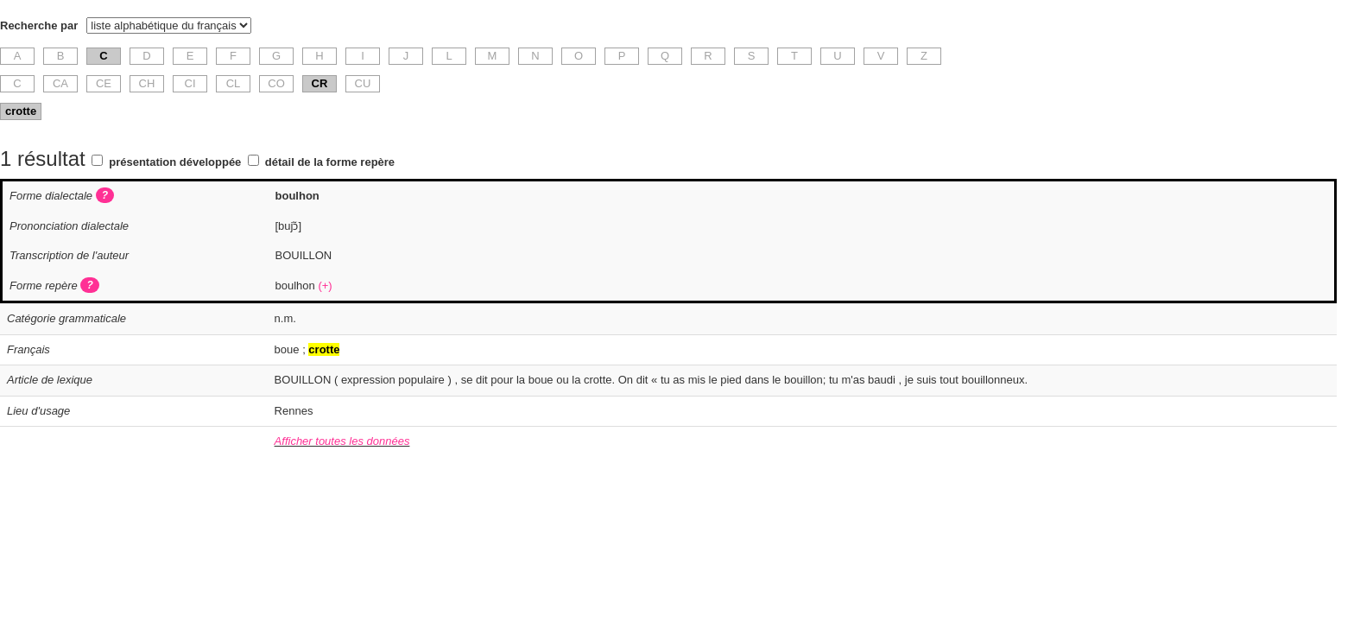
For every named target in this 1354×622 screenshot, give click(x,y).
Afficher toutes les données (342, 441)
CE (103, 83)
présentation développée (175, 162)
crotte (20, 111)
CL (233, 83)
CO (276, 83)
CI (190, 83)
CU (363, 83)
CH (147, 83)
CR (320, 83)
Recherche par (39, 25)
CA (60, 83)
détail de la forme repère (330, 162)
